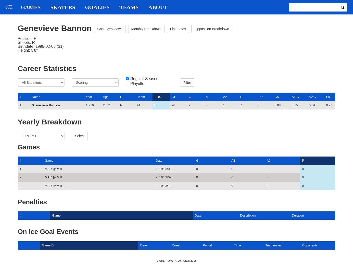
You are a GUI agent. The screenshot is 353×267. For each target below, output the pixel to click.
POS (157, 97)
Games (31, 7)
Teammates (273, 245)
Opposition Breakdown (212, 29)
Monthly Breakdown (146, 29)
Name (36, 97)
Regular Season (144, 79)
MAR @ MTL (54, 169)
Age (106, 97)
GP (174, 97)
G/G (277, 97)
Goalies (97, 7)
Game (49, 160)
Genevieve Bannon (46, 105)
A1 (208, 97)
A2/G (312, 97)
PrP (260, 97)
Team (141, 97)
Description (248, 215)
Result (176, 245)
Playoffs (137, 84)
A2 (225, 97)
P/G (328, 97)
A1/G (295, 97)
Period (207, 245)
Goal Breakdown (110, 29)
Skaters (62, 7)
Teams (129, 7)
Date (159, 160)
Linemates (178, 29)
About (157, 7)
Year (89, 97)
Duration (298, 215)
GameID (48, 245)
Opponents (310, 245)
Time (237, 245)
